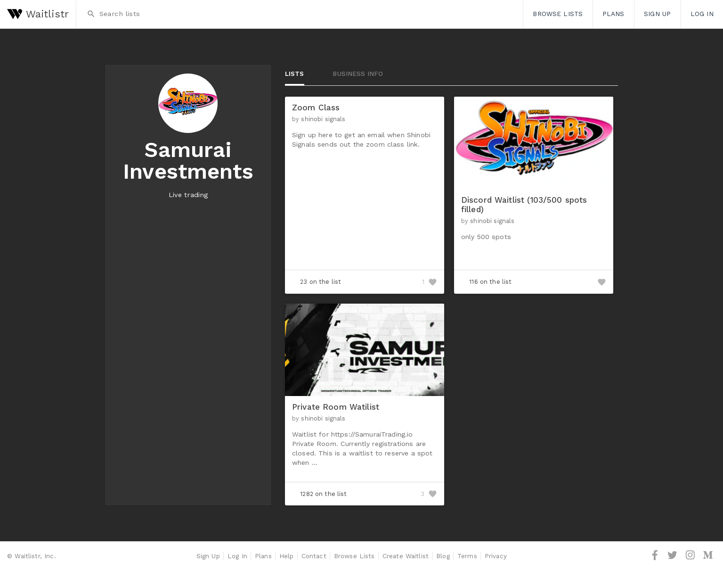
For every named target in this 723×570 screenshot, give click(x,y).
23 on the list (320, 281)
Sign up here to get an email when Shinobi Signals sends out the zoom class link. (361, 139)
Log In (702, 13)
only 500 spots (486, 236)
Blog (443, 556)
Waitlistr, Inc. (35, 556)
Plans (613, 13)
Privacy (496, 556)
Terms (467, 556)
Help (286, 556)
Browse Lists (558, 13)
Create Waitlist (405, 556)
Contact (313, 556)
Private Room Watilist (335, 407)
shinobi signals (323, 119)
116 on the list (490, 281)
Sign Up (657, 13)
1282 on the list (323, 493)
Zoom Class (316, 107)
